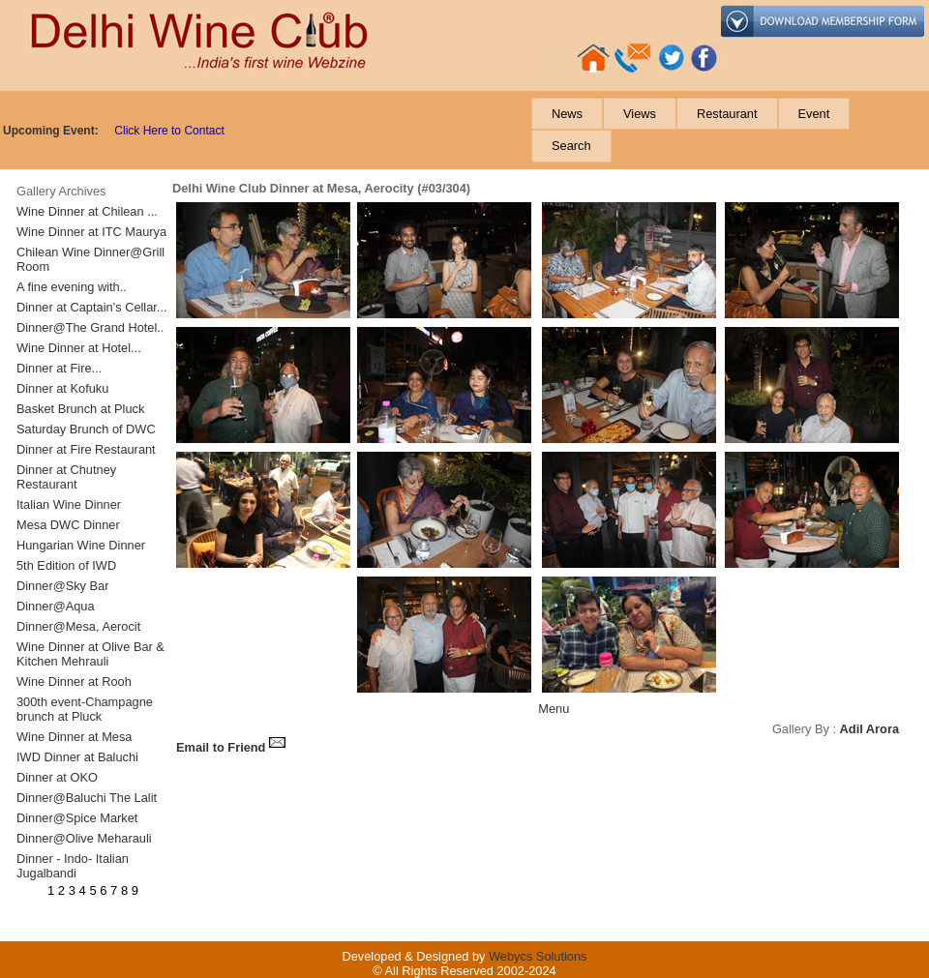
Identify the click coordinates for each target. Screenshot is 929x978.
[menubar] (728, 130)
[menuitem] (567, 114)
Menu (553, 708)
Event (814, 113)
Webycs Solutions (537, 956)
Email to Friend (231, 747)
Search (571, 145)
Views (639, 113)
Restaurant (727, 113)
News (567, 113)
